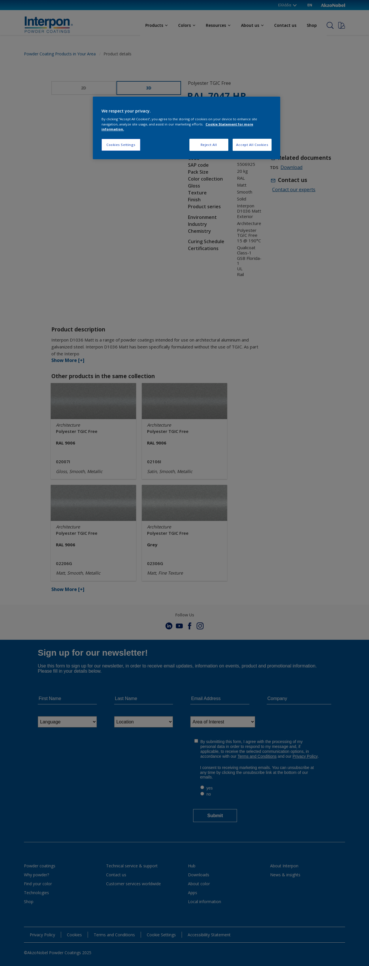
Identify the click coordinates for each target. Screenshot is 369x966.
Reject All (209, 144)
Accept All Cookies (252, 144)
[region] (186, 128)
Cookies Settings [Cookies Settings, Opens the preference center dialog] (120, 144)
